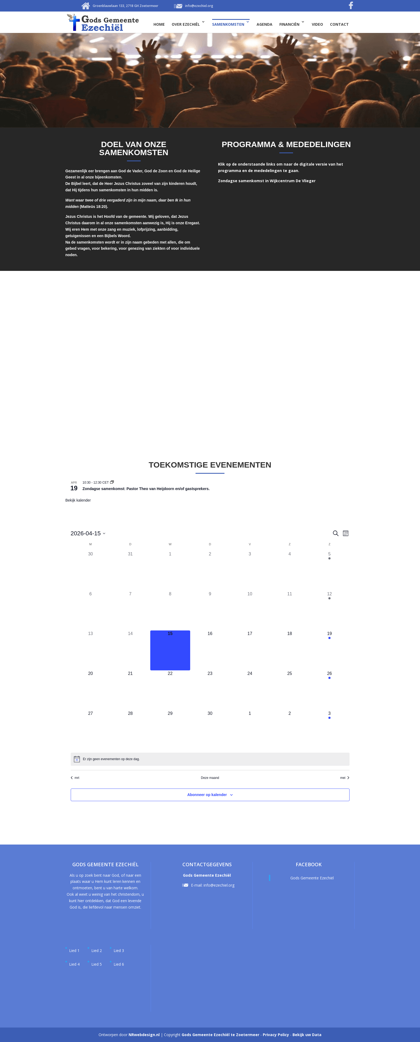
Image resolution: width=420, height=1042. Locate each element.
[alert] (111, 759)
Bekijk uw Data (306, 1034)
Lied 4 (74, 964)
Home (159, 24)
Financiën (289, 24)
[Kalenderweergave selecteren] (346, 533)
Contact (339, 24)
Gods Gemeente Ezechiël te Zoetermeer (220, 1034)
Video (317, 24)
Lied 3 (119, 950)
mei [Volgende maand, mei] (344, 778)
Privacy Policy (276, 1034)
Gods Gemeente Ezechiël (312, 877)
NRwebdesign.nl (144, 1034)
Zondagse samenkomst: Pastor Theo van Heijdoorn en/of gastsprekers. (146, 489)
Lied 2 (96, 950)
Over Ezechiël (186, 24)
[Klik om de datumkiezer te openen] (88, 533)
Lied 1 (74, 950)
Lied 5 (96, 964)
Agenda (264, 24)
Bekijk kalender (78, 500)
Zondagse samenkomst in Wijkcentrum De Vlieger (267, 180)
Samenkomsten (228, 24)
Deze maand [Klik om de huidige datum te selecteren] (210, 778)
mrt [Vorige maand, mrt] (75, 778)
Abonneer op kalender (207, 795)
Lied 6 (119, 964)
